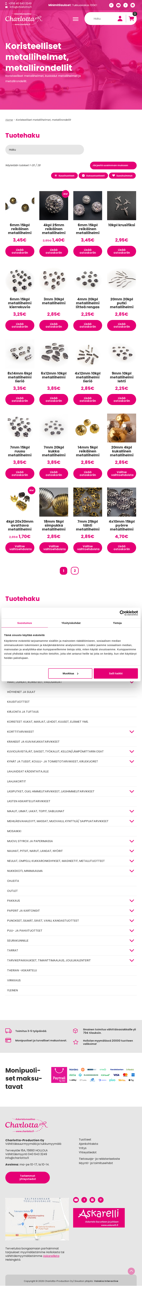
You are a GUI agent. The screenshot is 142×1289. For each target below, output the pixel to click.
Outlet (12, 894)
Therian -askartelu (22, 973)
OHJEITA (13, 884)
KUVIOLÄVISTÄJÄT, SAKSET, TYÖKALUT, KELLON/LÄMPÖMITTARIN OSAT (55, 755)
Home (9, 120)
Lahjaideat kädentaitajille (28, 774)
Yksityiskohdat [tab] (70, 622)
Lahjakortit (16, 784)
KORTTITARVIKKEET (20, 735)
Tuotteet (85, 1143)
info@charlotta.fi (21, 7)
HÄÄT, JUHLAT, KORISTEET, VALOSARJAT (34, 685)
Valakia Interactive (106, 1284)
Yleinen (12, 993)
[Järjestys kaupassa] (113, 165)
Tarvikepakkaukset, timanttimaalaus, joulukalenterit (49, 964)
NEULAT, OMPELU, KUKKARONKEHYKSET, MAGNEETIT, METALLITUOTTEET (56, 864)
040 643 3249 (37, 1157)
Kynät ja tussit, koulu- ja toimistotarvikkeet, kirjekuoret (52, 765)
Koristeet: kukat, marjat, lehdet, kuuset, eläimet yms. (47, 725)
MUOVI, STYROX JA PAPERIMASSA (30, 844)
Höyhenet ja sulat (21, 695)
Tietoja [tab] (117, 622)
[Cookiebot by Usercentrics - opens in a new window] (122, 613)
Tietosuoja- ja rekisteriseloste (99, 1162)
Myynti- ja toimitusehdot (96, 1166)
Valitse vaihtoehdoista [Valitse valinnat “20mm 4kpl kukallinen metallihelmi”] (123, 475)
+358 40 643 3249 (20, 3)
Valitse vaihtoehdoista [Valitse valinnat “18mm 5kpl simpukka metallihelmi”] (55, 550)
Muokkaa (70, 673)
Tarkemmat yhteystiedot (27, 1180)
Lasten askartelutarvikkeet (28, 804)
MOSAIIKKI (14, 834)
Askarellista (51, 1259)
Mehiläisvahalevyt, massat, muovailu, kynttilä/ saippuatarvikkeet (58, 824)
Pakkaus (13, 904)
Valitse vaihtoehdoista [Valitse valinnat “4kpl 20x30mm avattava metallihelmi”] (21, 550)
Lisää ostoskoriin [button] (20, 251)
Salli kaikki (116, 673)
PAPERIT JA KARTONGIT (23, 914)
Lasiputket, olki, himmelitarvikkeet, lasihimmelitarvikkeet (50, 794)
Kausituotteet (63, 175)
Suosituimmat (122, 175)
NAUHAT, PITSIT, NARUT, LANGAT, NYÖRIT (35, 854)
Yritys (82, 1151)
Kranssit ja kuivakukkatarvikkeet (33, 745)
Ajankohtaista (88, 1147)
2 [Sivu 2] (75, 573)
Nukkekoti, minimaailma (25, 874)
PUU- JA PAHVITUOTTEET (24, 934)
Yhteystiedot (88, 1155)
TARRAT (12, 954)
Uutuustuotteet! (92, 175)
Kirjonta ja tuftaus (23, 715)
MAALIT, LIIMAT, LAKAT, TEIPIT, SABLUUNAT (35, 814)
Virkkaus (14, 983)
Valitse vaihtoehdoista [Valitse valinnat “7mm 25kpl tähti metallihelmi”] (89, 550)
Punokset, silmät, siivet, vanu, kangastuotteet (43, 924)
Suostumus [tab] (24, 622)
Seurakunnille (17, 944)
